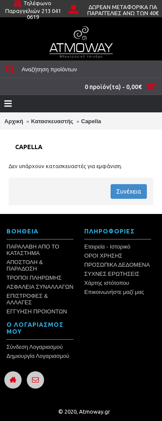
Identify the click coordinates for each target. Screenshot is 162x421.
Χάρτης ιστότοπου (106, 283)
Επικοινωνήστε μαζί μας (114, 292)
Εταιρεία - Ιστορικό (107, 246)
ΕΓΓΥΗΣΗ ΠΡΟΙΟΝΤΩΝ (36, 311)
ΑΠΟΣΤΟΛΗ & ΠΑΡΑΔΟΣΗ (24, 265)
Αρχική (13, 121)
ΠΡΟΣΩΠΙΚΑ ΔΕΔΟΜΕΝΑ (117, 265)
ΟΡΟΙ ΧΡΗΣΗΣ (103, 255)
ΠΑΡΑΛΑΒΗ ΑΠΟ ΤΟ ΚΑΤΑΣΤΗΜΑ (32, 249)
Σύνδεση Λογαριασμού (34, 347)
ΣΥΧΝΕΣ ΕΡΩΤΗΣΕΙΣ (112, 274)
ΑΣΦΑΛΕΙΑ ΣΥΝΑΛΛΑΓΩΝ (39, 287)
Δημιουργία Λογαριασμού (37, 356)
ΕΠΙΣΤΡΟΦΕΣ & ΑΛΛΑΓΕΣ (27, 299)
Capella (91, 121)
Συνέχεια (128, 191)
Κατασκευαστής (52, 121)
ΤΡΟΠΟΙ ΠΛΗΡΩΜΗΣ (34, 277)
